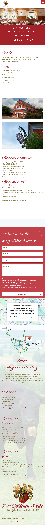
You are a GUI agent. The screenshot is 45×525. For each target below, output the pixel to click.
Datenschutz (14, 522)
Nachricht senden (22, 294)
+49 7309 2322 (22, 40)
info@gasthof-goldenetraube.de (16, 408)
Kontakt (22, 522)
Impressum (5, 522)
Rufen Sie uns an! (22, 35)
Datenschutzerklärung (7, 289)
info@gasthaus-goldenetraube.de (12, 83)
